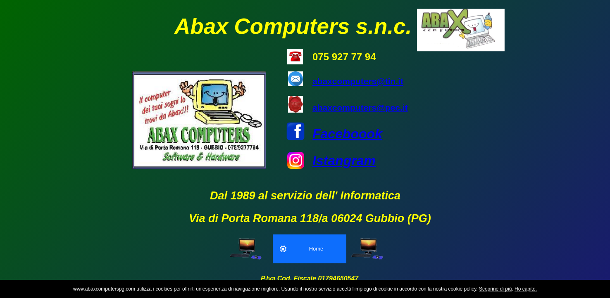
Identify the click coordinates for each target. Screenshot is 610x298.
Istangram (344, 160)
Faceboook (347, 133)
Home (301, 249)
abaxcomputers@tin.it (357, 81)
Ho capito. (526, 289)
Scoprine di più (495, 289)
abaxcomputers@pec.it (360, 107)
